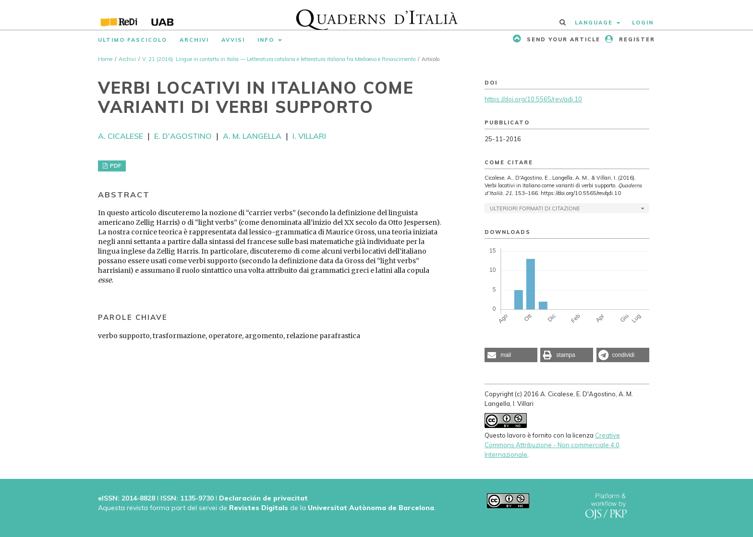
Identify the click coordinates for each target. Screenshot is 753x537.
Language (595, 22)
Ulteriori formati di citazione (535, 208)
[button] (511, 355)
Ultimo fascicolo (132, 40)
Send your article (562, 39)
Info (267, 40)
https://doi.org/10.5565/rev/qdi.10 (533, 99)
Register (636, 39)
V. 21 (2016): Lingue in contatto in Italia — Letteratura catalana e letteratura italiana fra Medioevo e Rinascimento (278, 59)
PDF (115, 165)
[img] (377, 15)
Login (643, 22)
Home (105, 59)
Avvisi (233, 40)
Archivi (194, 40)
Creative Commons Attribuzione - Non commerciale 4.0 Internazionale (552, 444)
